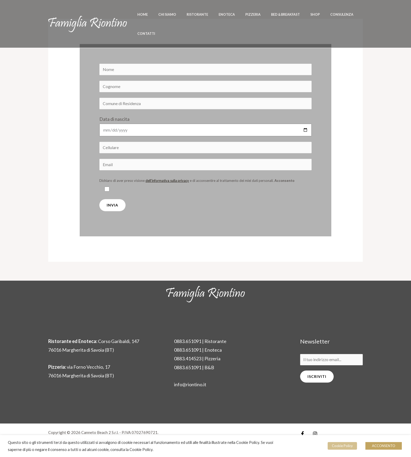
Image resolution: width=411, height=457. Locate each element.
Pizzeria (246, 15)
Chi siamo (172, 15)
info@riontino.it (190, 386)
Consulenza (323, 15)
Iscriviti (316, 379)
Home (151, 15)
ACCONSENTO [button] (383, 446)
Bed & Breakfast (275, 15)
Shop (300, 15)
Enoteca (224, 15)
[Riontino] (87, 14)
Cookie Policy (342, 446)
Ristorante (198, 15)
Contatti (350, 15)
